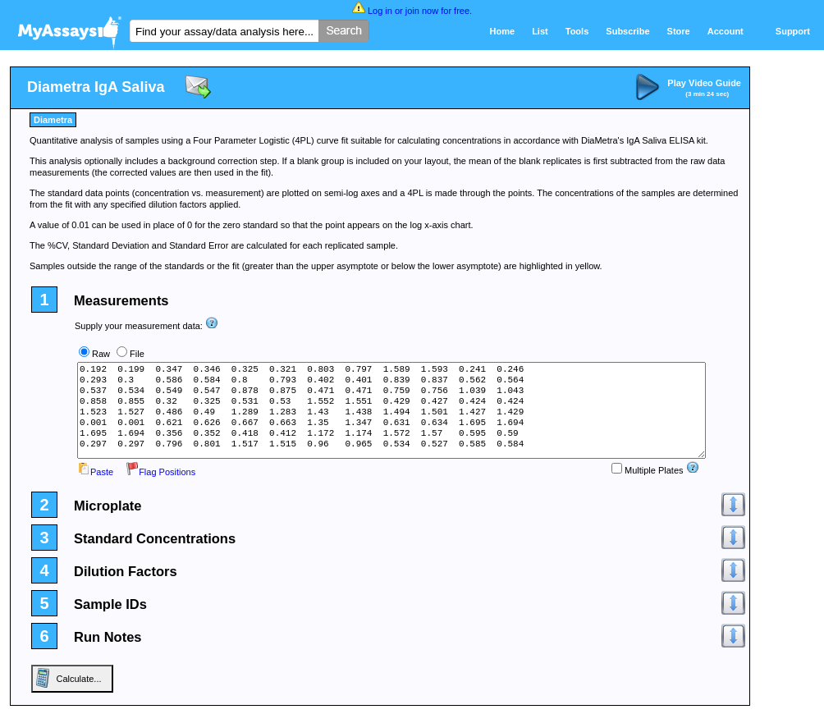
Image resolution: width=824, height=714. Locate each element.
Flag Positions (160, 472)
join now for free (437, 11)
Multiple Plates (647, 470)
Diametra (53, 120)
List (540, 31)
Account (725, 31)
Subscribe (627, 31)
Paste (95, 472)
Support (793, 31)
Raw (101, 354)
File (137, 354)
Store (678, 31)
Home (502, 31)
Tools (577, 31)
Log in (380, 11)
